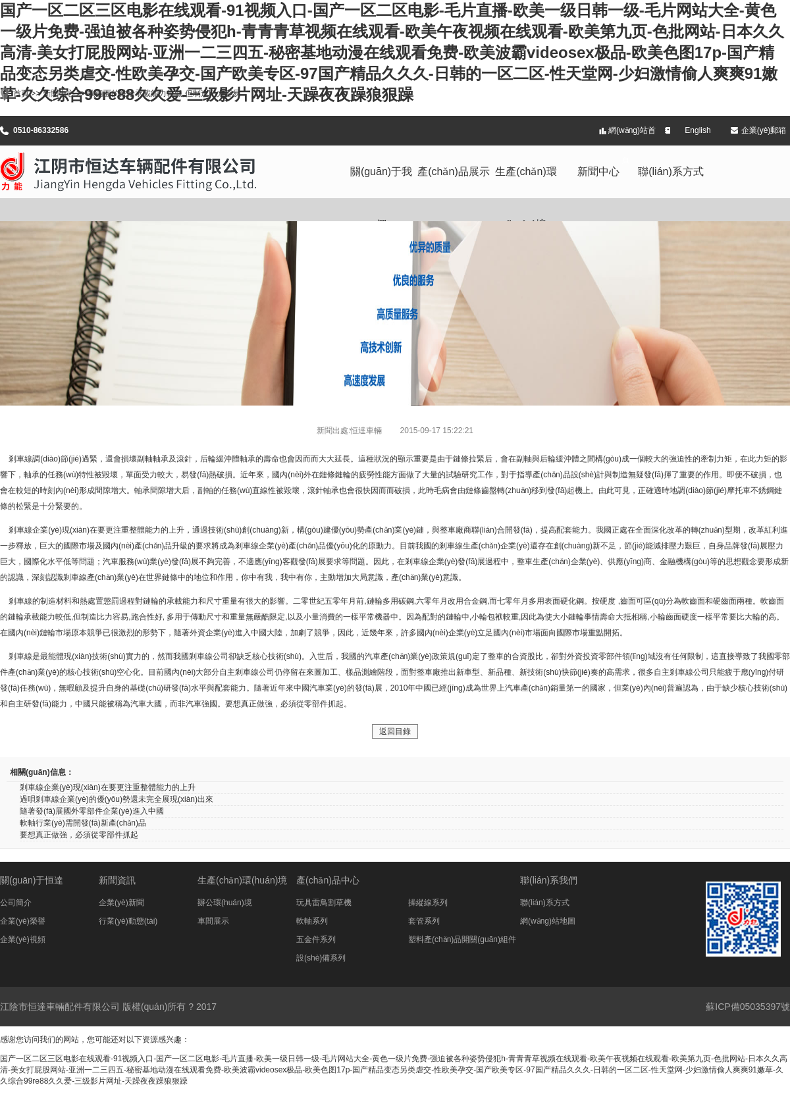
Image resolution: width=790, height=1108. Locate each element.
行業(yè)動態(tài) (128, 921)
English (697, 130)
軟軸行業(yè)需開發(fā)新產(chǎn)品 (83, 823)
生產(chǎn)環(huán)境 (525, 182)
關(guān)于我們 (381, 182)
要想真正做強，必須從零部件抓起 (79, 834)
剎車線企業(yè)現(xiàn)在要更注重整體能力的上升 (108, 787)
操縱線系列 (428, 902)
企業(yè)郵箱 (764, 130)
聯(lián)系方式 (671, 171)
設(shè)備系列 (321, 958)
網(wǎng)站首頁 (632, 135)
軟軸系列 (312, 921)
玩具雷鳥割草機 (324, 902)
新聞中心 (598, 171)
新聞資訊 (117, 880)
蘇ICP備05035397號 (748, 1006)
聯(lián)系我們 (548, 880)
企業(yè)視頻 (22, 939)
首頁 (21, 93)
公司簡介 (16, 902)
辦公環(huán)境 (225, 902)
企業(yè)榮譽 (22, 921)
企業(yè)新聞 (121, 902)
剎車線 (20, 458)
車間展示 (213, 921)
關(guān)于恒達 (31, 880)
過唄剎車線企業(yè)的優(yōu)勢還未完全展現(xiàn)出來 (116, 799)
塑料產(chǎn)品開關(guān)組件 (462, 939)
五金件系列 (316, 939)
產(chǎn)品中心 (327, 880)
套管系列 (424, 921)
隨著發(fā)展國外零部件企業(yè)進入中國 (92, 811)
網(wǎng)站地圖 (547, 921)
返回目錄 (395, 731)
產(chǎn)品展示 (453, 171)
